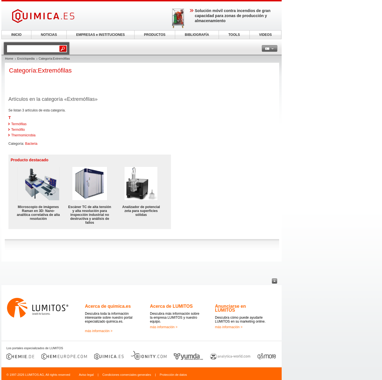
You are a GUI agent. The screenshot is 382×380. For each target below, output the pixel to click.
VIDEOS (265, 35)
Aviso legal (86, 374)
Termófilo (18, 130)
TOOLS (234, 35)
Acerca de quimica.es (108, 306)
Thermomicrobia (23, 135)
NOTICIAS (49, 35)
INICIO (16, 35)
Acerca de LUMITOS (171, 306)
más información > (98, 331)
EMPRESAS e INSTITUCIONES (100, 35)
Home (9, 58)
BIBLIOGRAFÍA (197, 35)
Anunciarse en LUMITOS (230, 308)
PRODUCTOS (154, 35)
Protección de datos (173, 374)
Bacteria (31, 144)
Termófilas (19, 124)
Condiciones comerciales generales (126, 374)
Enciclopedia (25, 58)
